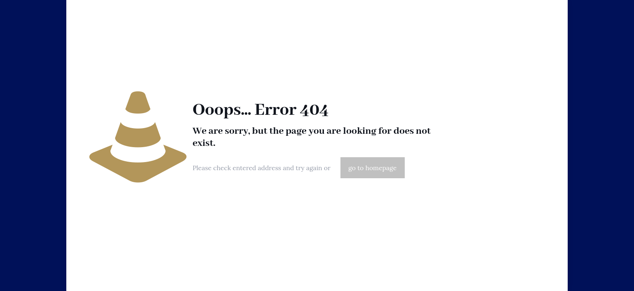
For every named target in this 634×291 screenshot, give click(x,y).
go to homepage (373, 168)
